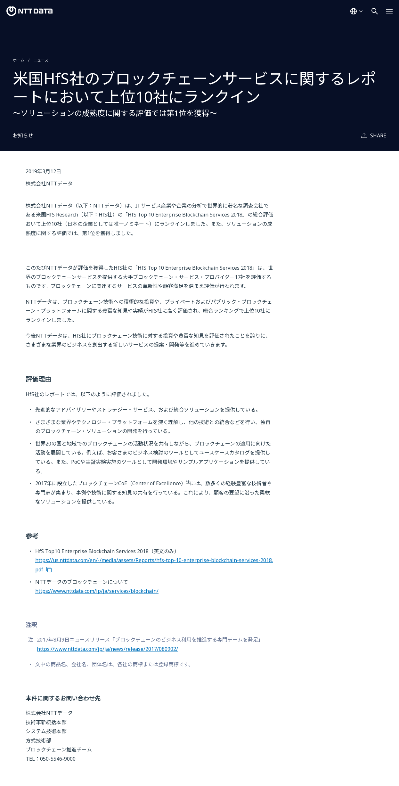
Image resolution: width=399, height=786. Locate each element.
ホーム (18, 60)
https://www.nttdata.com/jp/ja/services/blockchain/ (97, 590)
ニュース (40, 60)
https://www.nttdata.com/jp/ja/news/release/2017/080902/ (107, 648)
